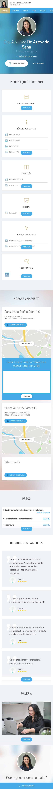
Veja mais (26, 679)
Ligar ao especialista (15, 325)
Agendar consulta (26, 786)
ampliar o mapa (27, 343)
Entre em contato (38, 63)
